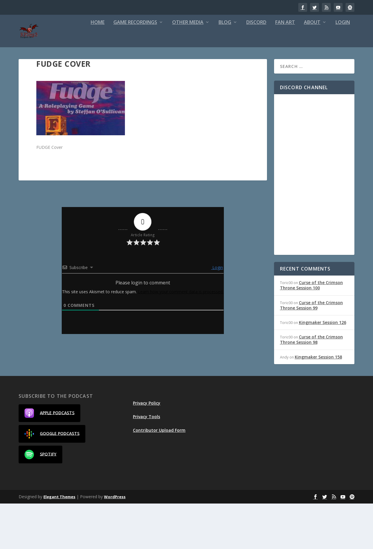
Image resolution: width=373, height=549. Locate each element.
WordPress (115, 542)
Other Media (120, 68)
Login (275, 68)
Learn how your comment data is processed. (181, 337)
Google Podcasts (52, 479)
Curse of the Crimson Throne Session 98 (311, 385)
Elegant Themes (59, 542)
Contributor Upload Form (159, 476)
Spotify (40, 500)
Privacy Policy (146, 448)
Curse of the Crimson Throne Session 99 (311, 350)
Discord (189, 68)
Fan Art (217, 68)
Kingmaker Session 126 (322, 368)
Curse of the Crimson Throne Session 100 (311, 330)
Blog (157, 68)
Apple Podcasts (49, 458)
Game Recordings (67, 68)
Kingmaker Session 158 (318, 402)
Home (30, 68)
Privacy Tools (146, 462)
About (244, 68)
